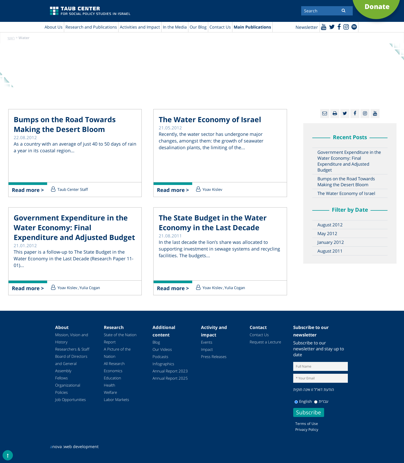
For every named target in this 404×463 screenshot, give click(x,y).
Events (206, 342)
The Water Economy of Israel (210, 119)
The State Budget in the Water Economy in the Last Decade (213, 222)
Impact (207, 349)
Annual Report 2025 (170, 378)
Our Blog (198, 27)
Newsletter (307, 27)
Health (109, 385)
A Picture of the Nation (117, 352)
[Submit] (344, 10)
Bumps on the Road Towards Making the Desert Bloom (65, 124)
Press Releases (213, 356)
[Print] (334, 113)
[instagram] (346, 26)
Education (112, 377)
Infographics (163, 363)
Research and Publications (91, 27)
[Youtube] (323, 26)
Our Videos (162, 349)
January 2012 (330, 242)
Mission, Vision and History (71, 338)
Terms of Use (306, 423)
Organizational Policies (67, 388)
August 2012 (330, 225)
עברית (321, 401)
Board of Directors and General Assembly (71, 363)
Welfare (110, 392)
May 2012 (327, 233)
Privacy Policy (306, 429)
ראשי (11, 37)
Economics (113, 370)
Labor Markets (116, 399)
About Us (54, 27)
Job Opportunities (70, 399)
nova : (57, 446)
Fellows (61, 377)
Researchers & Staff (72, 349)
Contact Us (220, 27)
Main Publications (252, 27)
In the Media (175, 27)
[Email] (324, 113)
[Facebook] (339, 26)
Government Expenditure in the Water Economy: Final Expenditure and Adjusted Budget (74, 227)
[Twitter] (332, 26)
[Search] (327, 10)
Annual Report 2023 (170, 370)
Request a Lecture (265, 341)
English (303, 401)
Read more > (28, 189)
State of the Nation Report (120, 338)
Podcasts (160, 356)
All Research (114, 363)
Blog (156, 342)
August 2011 (330, 251)
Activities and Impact (140, 27)
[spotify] (354, 26)
